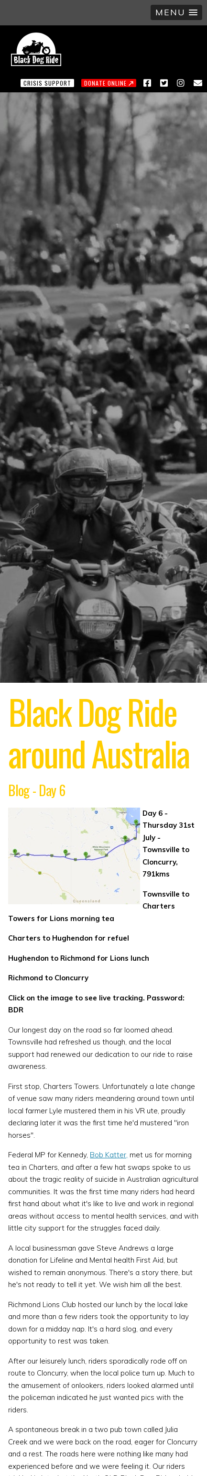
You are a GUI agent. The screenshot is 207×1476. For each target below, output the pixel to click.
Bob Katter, (109, 1154)
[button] (176, 12)
